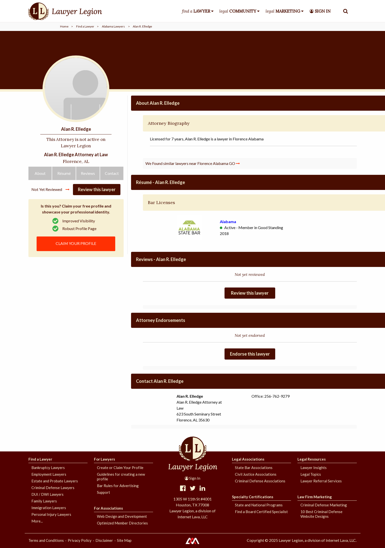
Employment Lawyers (48, 474)
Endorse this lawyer (250, 354)
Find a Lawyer (85, 26)
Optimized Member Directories (122, 523)
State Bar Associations (253, 467)
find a (196, 11)
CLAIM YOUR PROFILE (76, 244)
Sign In (192, 478)
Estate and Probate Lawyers (54, 481)
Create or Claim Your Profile (120, 467)
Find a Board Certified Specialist (261, 511)
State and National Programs (259, 505)
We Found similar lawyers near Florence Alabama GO (192, 163)
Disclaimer (104, 540)
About (40, 174)
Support (103, 492)
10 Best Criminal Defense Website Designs (321, 514)
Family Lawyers (44, 501)
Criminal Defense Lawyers (52, 487)
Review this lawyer (96, 191)
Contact (112, 174)
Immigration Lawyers (48, 507)
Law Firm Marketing (314, 497)
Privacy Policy (79, 540)
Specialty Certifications (252, 497)
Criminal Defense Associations (260, 481)
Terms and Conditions (46, 540)
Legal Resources (311, 459)
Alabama (228, 221)
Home (64, 26)
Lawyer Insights (313, 467)
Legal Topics (310, 474)
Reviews (88, 174)
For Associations (108, 508)
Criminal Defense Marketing (323, 505)
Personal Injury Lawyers (51, 514)
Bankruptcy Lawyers (48, 467)
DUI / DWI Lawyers (47, 494)
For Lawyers (104, 459)
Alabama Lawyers (113, 26)
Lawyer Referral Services (321, 481)
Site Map (124, 540)
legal (237, 11)
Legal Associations (248, 459)
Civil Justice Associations (255, 474)
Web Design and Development (122, 516)
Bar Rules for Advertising (118, 485)
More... (37, 521)
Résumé (64, 174)
